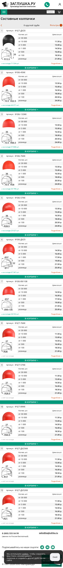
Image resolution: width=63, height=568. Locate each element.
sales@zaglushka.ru (48, 533)
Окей (55, 557)
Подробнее (56, 63)
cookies (25, 554)
